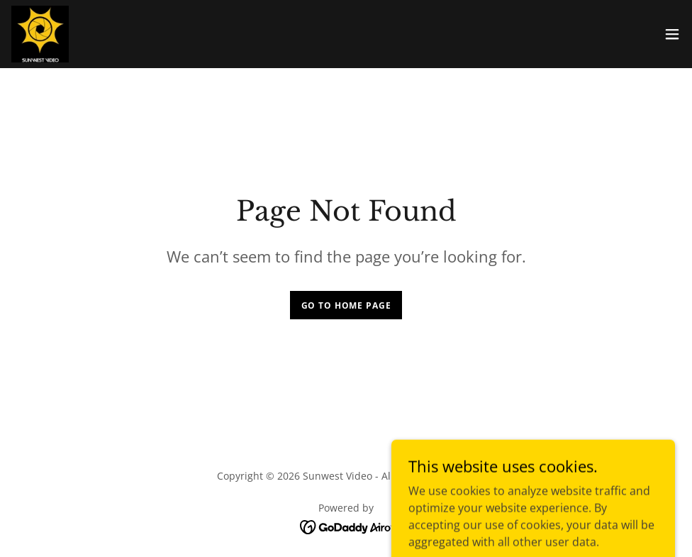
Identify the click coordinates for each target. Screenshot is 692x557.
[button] (672, 34)
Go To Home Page (346, 305)
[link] (40, 34)
